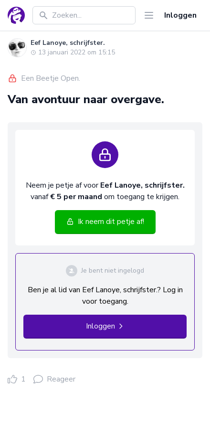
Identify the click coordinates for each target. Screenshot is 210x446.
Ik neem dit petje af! (105, 221)
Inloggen (180, 15)
